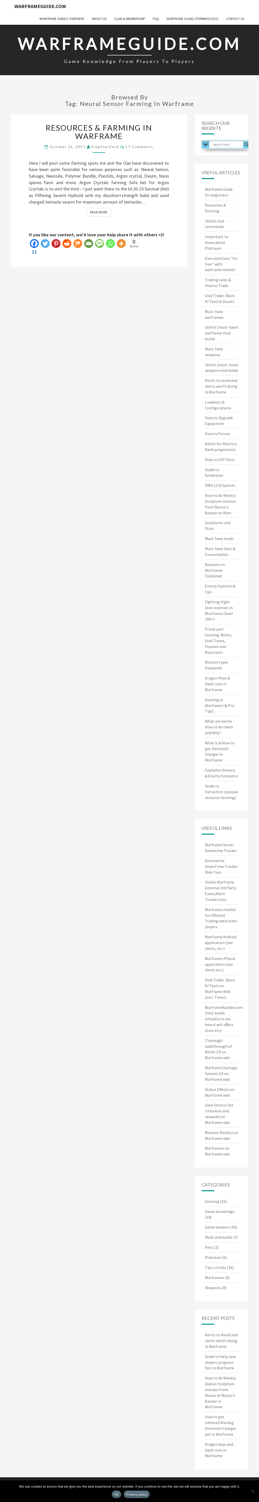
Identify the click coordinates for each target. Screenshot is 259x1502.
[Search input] (227, 144)
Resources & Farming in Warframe (99, 131)
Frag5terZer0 (105, 147)
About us (99, 18)
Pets (209, 1247)
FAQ (156, 18)
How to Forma (217, 433)
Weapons (213, 1287)
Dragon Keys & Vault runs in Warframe (217, 683)
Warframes (214, 1277)
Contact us (235, 18)
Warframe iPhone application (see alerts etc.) (220, 964)
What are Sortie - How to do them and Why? (219, 727)
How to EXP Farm (220, 459)
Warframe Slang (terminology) (192, 18)
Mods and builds (218, 1237)
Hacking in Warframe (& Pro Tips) (219, 705)
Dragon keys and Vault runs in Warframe (219, 1450)
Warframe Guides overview (61, 18)
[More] (121, 243)
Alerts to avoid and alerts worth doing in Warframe (221, 386)
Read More (100, 211)
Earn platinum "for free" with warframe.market (221, 264)
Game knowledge (220, 1211)
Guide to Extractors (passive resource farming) (221, 791)
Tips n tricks (215, 1267)
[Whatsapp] (110, 243)
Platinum (213, 1257)
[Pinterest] (56, 243)
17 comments (139, 147)
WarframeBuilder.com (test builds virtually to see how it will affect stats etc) (224, 1019)
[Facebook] (34, 247)
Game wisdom (217, 1227)
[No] (252, 1491)
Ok (116, 1494)
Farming (212, 1201)
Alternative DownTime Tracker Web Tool (221, 866)
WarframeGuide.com (40, 6)
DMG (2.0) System (220, 485)
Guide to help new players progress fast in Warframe (220, 1362)
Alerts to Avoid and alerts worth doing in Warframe (221, 1340)
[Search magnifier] (246, 144)
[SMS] (99, 243)
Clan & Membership (129, 18)
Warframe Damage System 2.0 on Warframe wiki (221, 1073)
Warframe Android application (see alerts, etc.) (220, 942)
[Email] (89, 243)
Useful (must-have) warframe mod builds (221, 333)
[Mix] (78, 243)
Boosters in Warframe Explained (215, 570)
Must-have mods (219, 538)
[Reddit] (67, 243)
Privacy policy (136, 1494)
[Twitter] (45, 243)
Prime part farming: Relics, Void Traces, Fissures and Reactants (218, 641)
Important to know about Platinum (216, 242)
